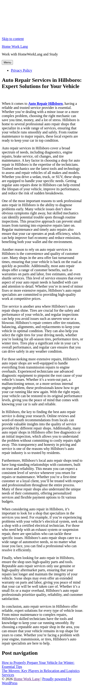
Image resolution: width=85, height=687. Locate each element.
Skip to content (13, 39)
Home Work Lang (15, 46)
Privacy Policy (21, 70)
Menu (7, 62)
